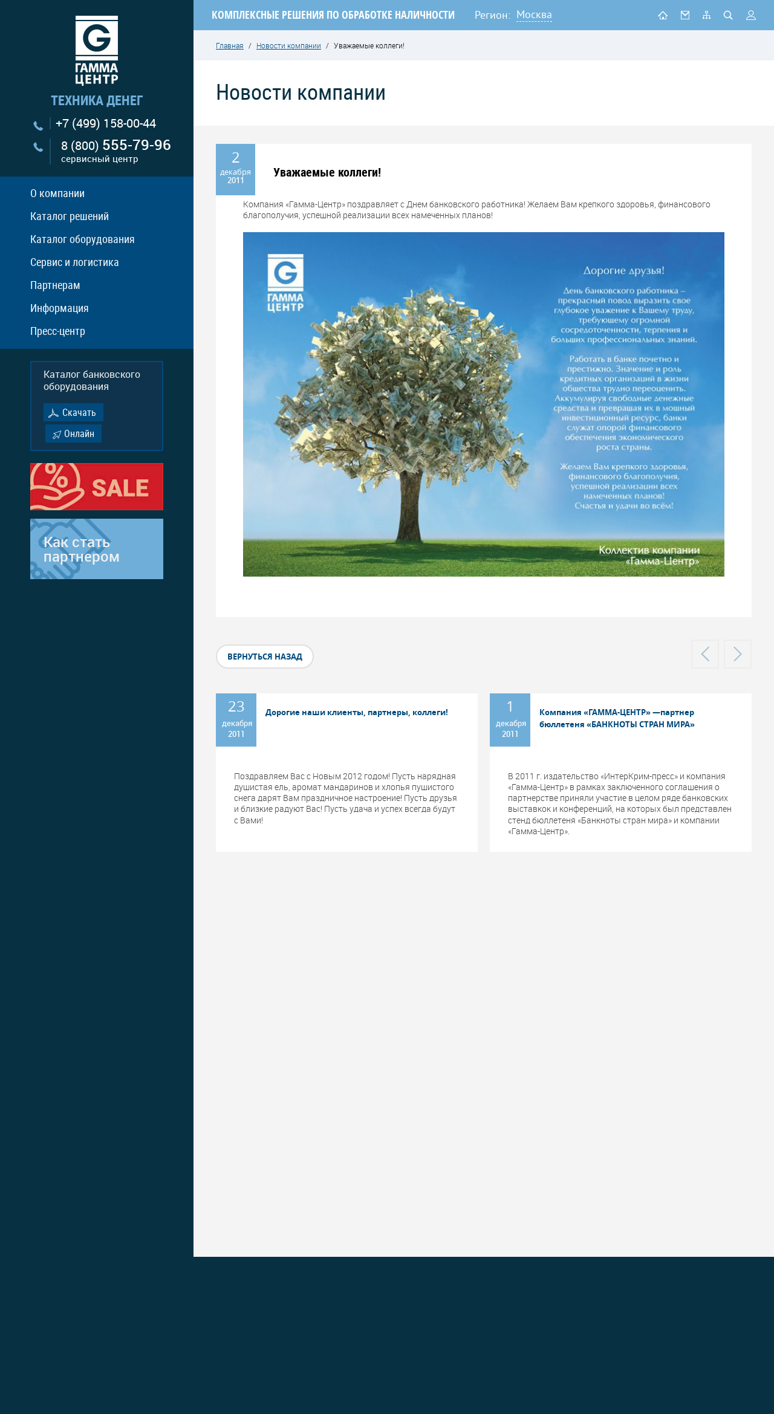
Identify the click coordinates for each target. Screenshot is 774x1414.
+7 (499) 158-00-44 (106, 123)
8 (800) (116, 151)
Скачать (79, 412)
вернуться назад (264, 656)
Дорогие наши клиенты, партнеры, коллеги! (356, 712)
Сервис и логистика (74, 262)
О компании (57, 193)
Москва (534, 14)
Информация (59, 307)
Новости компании (288, 45)
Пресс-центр (57, 330)
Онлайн (79, 433)
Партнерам (55, 284)
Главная (230, 45)
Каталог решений (69, 216)
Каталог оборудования (82, 239)
